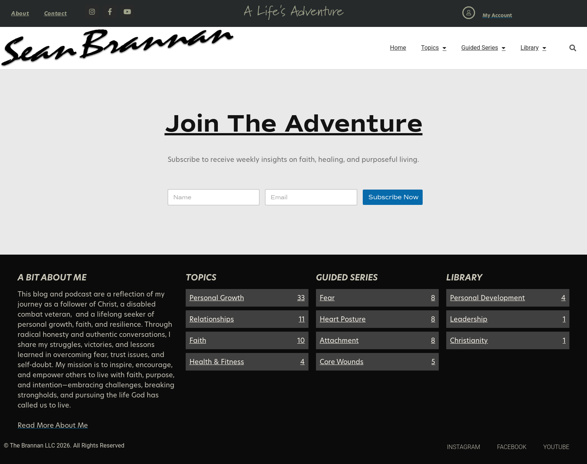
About (20, 13)
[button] (572, 48)
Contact (55, 13)
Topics (433, 48)
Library (533, 48)
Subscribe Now (393, 197)
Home (398, 47)
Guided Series (483, 48)
